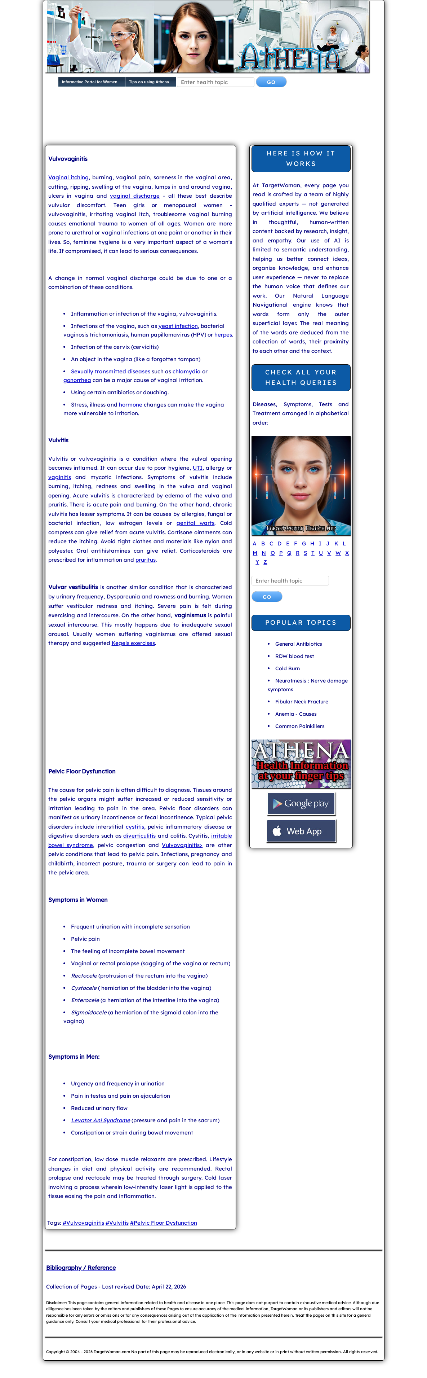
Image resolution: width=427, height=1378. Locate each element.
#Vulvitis (117, 1222)
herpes (223, 334)
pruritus (145, 559)
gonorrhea (77, 380)
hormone (130, 404)
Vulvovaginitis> (182, 845)
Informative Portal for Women (89, 82)
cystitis (135, 826)
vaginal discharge (135, 195)
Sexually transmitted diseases (110, 371)
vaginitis (59, 477)
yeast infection (178, 325)
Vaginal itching (68, 177)
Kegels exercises (133, 643)
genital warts (196, 522)
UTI (198, 467)
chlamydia (187, 371)
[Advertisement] (220, 117)
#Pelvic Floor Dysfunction (163, 1222)
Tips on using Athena (149, 82)
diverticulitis (139, 835)
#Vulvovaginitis (83, 1222)
